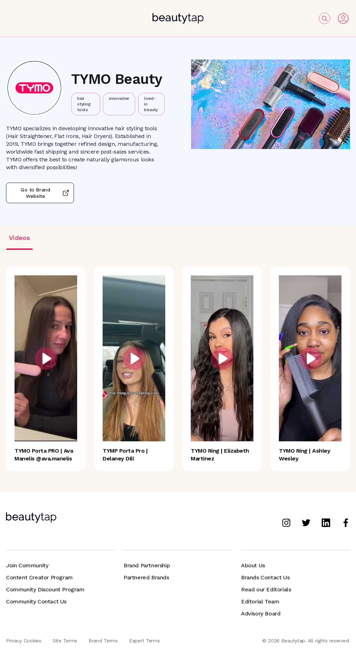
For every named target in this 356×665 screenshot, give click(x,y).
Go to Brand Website (40, 193)
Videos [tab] (19, 237)
